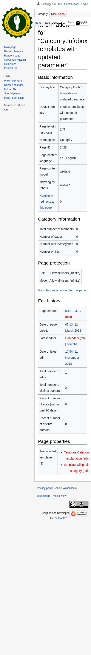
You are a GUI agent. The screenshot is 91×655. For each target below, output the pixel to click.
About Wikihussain (66, 488)
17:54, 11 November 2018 (72, 357)
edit (86, 458)
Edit (44, 22)
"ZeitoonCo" (60, 518)
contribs (72, 344)
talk (68, 317)
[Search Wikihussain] (75, 22)
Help (84, 23)
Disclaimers (43, 495)
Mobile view (59, 495)
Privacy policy (45, 488)
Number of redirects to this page (47, 201)
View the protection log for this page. (62, 290)
